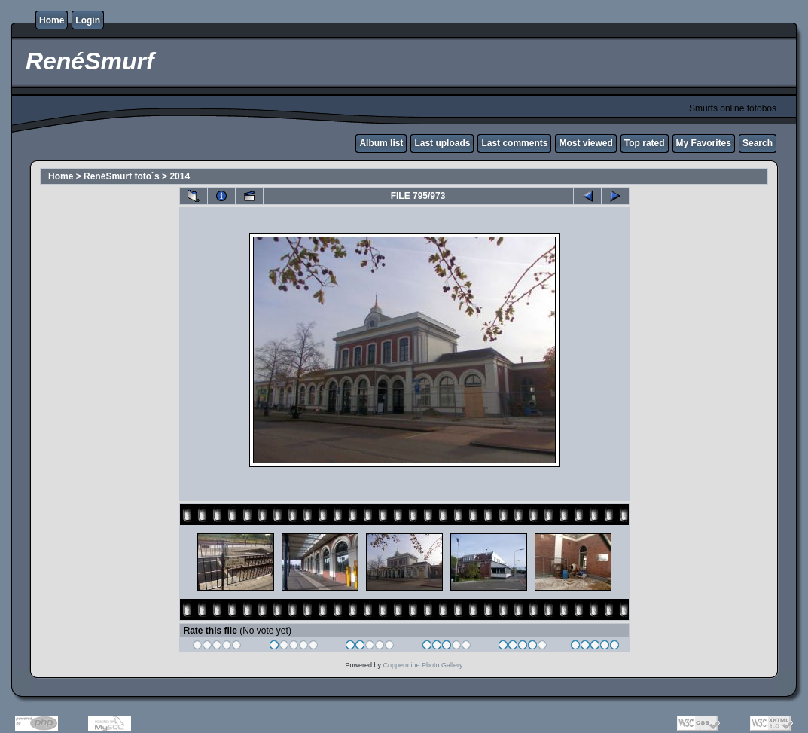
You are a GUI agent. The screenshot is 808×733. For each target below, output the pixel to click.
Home (51, 20)
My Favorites (703, 143)
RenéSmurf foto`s (122, 176)
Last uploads (442, 143)
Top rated (644, 143)
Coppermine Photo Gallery (422, 665)
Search (757, 143)
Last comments (514, 143)
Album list (381, 143)
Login (87, 20)
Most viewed (585, 143)
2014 (179, 176)
